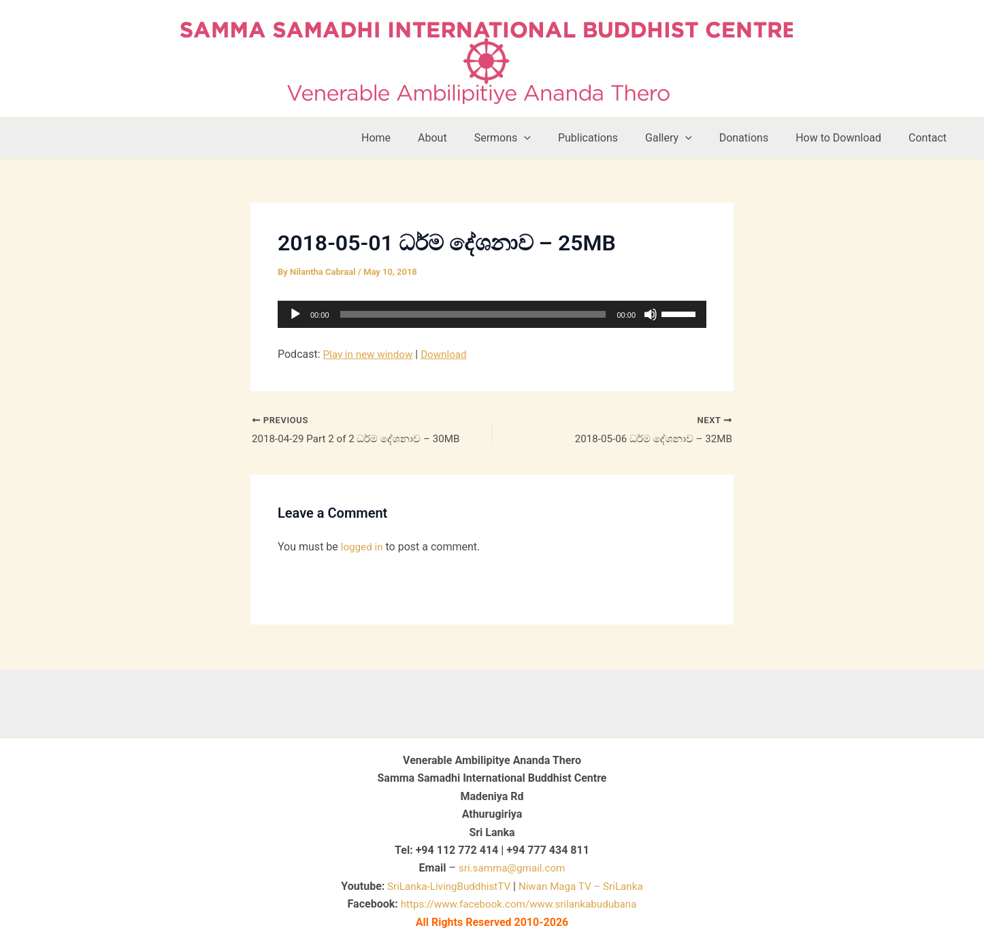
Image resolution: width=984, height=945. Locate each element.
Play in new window (370, 354)
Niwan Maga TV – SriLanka (584, 886)
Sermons (532, 138)
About (467, 137)
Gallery (687, 138)
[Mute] (650, 314)
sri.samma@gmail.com (512, 867)
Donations (758, 137)
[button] (554, 138)
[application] (492, 314)
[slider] (473, 314)
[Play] (295, 314)
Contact (930, 137)
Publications (612, 137)
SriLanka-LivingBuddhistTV (444, 886)
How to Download (846, 137)
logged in (363, 548)
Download (449, 354)
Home (416, 137)
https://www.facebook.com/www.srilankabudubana (518, 903)
